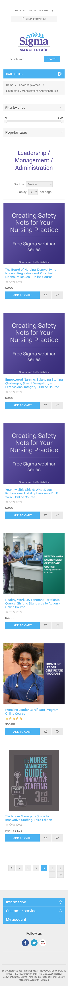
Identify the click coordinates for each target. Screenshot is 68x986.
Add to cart (22, 295)
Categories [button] (14, 74)
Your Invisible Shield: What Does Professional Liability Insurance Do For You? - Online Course (33, 493)
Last (60, 874)
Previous (20, 868)
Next (52, 874)
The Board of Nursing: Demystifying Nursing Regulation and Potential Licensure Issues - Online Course (30, 273)
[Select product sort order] (39, 184)
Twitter (34, 942)
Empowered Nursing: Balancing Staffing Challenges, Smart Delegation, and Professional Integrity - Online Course (34, 383)
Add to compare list (45, 295)
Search (52, 59)
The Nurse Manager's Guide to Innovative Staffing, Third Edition (28, 818)
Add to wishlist (57, 295)
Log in (32, 10)
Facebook (25, 942)
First (11, 868)
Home (9, 85)
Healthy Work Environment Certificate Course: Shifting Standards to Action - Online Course (32, 603)
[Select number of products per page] (33, 192)
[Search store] (26, 59)
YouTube (42, 942)
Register (20, 10)
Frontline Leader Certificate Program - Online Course (33, 711)
